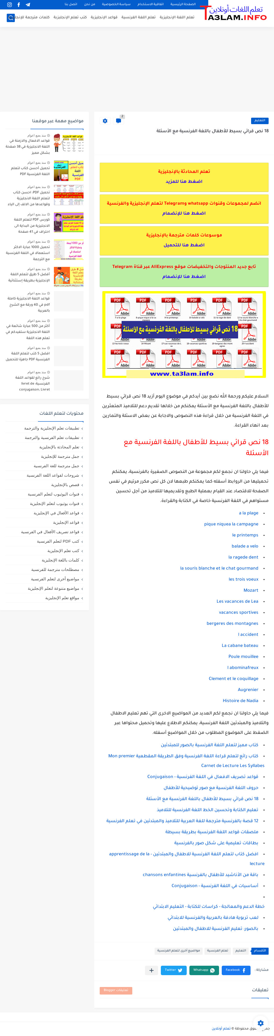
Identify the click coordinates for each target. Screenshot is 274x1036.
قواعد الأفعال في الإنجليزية (56, 513)
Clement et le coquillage (233, 679)
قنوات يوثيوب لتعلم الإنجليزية (54, 503)
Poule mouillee (243, 657)
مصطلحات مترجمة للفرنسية (55, 569)
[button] (236, 970)
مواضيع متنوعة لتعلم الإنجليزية (53, 588)
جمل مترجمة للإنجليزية (60, 456)
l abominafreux (242, 668)
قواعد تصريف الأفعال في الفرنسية (50, 531)
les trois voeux (243, 579)
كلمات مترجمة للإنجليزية (29, 18)
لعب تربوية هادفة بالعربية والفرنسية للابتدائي (213, 918)
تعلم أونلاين (221, 1029)
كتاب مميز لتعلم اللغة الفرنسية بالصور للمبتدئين (209, 745)
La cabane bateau (240, 646)
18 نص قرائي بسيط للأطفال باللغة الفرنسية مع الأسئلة (202, 799)
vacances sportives (238, 613)
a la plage (248, 513)
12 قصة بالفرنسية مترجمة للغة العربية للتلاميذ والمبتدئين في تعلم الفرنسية (182, 821)
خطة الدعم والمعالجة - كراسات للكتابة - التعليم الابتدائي (209, 907)
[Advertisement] (137, 70)
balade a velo (245, 546)
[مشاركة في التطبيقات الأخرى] (151, 970)
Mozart (251, 590)
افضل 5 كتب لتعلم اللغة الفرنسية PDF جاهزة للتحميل (28, 357)
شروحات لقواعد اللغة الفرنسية (53, 475)
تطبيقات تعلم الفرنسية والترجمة (52, 437)
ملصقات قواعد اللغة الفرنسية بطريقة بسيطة (211, 832)
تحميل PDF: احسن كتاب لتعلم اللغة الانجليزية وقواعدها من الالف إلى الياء (29, 199)
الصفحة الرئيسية (183, 4)
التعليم (260, 121)
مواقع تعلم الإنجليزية (62, 597)
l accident (248, 635)
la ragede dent (243, 557)
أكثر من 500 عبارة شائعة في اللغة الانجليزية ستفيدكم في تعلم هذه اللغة (28, 332)
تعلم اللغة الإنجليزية (177, 18)
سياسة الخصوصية (116, 4)
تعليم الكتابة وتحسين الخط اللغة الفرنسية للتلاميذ (207, 810)
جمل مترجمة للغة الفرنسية (56, 465)
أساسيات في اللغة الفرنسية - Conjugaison (215, 886)
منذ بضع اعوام (36, 135)
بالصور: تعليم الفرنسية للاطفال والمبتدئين (215, 929)
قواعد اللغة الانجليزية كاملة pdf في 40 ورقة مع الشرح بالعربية (29, 305)
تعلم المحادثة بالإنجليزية (59, 447)
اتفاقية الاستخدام (151, 4)
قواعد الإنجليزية (104, 18)
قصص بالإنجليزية (65, 484)
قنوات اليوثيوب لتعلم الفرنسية (53, 494)
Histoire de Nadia (240, 701)
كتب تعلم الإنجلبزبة (70, 18)
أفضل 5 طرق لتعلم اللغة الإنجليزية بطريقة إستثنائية (29, 277)
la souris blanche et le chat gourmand (219, 568)
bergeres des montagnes (232, 624)
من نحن (89, 4)
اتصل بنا (71, 4)
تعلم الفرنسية (217, 951)
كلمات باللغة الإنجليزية (60, 560)
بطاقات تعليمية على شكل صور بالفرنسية (216, 843)
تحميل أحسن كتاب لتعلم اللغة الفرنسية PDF (30, 171)
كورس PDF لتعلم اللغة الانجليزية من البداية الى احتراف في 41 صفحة (32, 226)
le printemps (245, 535)
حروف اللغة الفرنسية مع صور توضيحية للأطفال (211, 788)
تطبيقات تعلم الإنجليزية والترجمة (51, 428)
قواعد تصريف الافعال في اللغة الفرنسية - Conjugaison (202, 777)
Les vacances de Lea (237, 601)
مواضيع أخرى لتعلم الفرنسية (178, 951)
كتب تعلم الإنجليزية (63, 550)
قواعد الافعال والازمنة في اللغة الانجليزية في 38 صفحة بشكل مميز (28, 147)
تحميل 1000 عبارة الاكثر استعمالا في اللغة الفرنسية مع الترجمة (28, 253)
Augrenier (248, 690)
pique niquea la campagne (231, 524)
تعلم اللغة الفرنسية (139, 18)
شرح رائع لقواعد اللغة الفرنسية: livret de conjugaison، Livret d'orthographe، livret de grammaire (30, 385)
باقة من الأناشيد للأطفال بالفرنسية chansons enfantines (200, 875)
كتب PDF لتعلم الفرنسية (58, 541)
